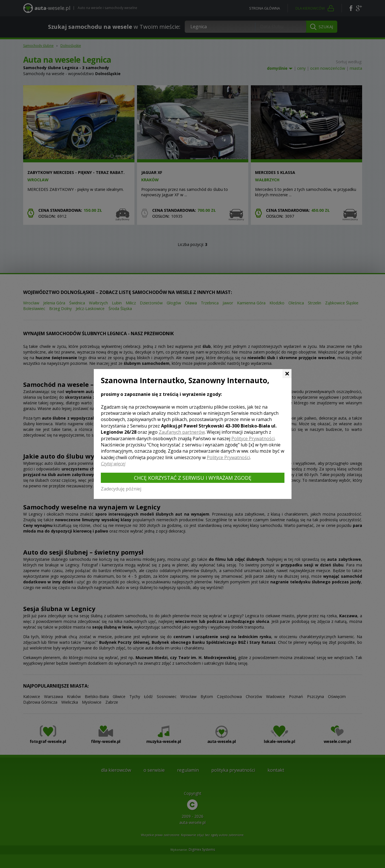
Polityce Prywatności (253, 438)
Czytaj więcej (113, 464)
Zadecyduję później (121, 489)
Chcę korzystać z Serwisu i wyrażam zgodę (192, 477)
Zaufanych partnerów (182, 432)
